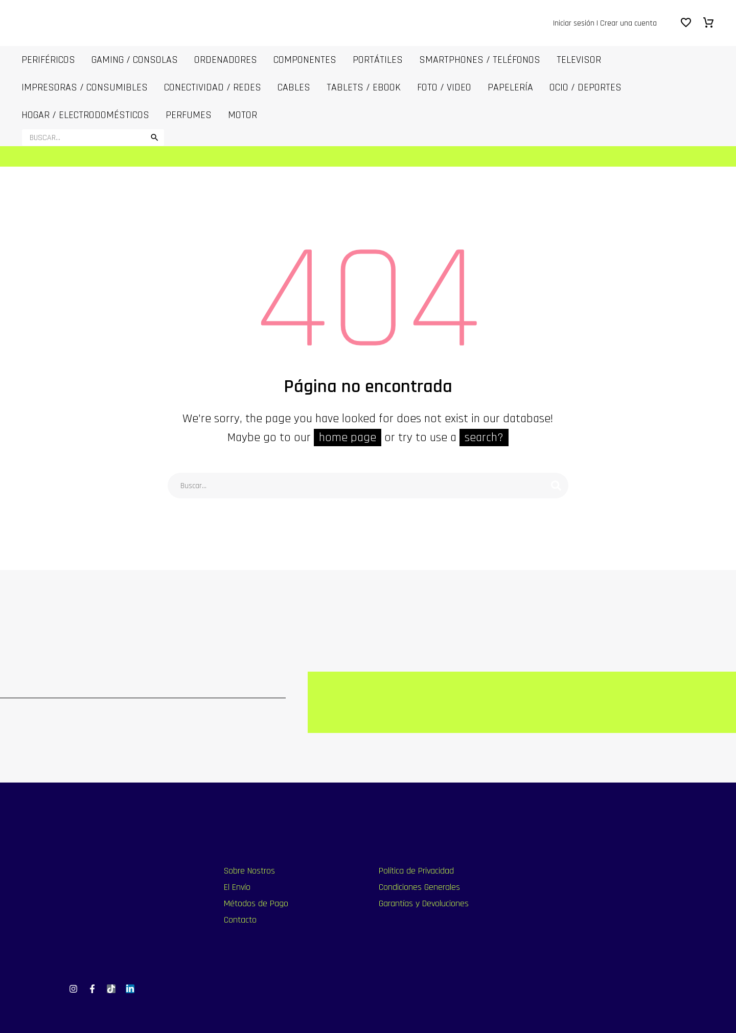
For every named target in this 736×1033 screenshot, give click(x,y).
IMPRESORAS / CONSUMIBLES (84, 87)
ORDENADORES (225, 59)
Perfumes (189, 115)
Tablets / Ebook (364, 87)
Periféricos (48, 59)
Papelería (510, 87)
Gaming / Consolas (134, 59)
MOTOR (242, 115)
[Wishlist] (686, 23)
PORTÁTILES (378, 59)
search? (484, 437)
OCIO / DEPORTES (585, 87)
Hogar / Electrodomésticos (85, 115)
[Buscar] (93, 137)
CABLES (294, 87)
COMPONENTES (304, 59)
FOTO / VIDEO (444, 87)
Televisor (579, 59)
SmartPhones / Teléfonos (479, 59)
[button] (154, 137)
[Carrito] (708, 23)
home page (347, 437)
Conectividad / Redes (212, 87)
